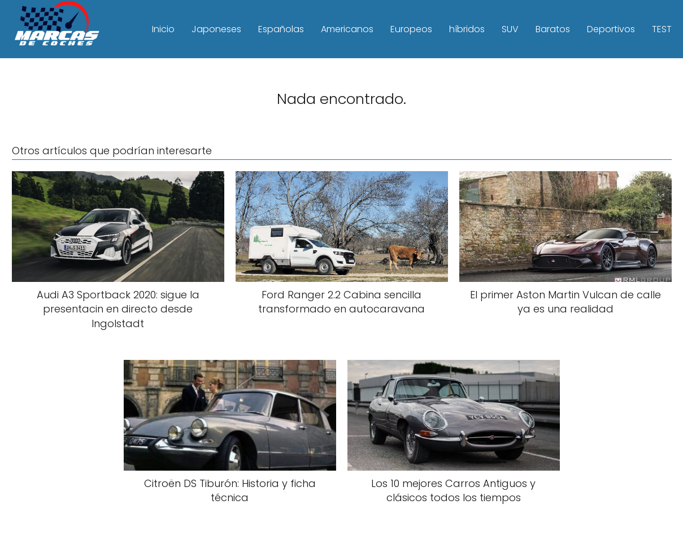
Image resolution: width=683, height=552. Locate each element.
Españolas (281, 29)
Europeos (411, 29)
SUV (510, 29)
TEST (662, 29)
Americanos (347, 29)
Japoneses (216, 29)
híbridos (467, 29)
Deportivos (611, 29)
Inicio (163, 29)
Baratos (553, 29)
